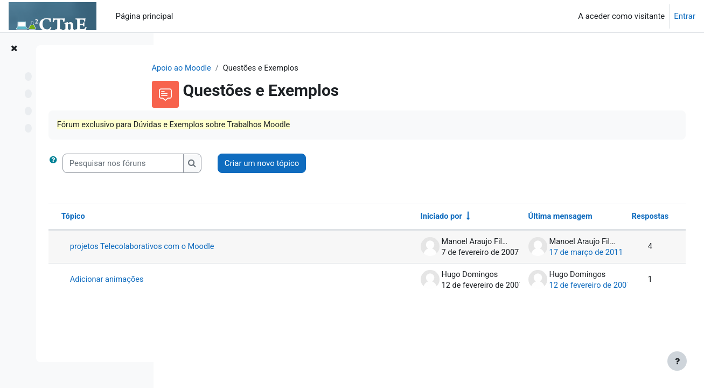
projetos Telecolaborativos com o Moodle (270, 248)
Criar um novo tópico (388, 164)
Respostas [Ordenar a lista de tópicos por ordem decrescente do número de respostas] (629, 218)
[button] (182, 164)
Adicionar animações (234, 281)
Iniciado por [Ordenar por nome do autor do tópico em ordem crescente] (420, 218)
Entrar (684, 16)
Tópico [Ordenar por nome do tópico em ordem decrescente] (199, 218)
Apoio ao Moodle (235, 68)
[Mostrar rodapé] (677, 361)
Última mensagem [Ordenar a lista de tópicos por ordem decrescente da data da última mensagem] (540, 218)
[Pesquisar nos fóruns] (249, 164)
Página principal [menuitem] (144, 16)
